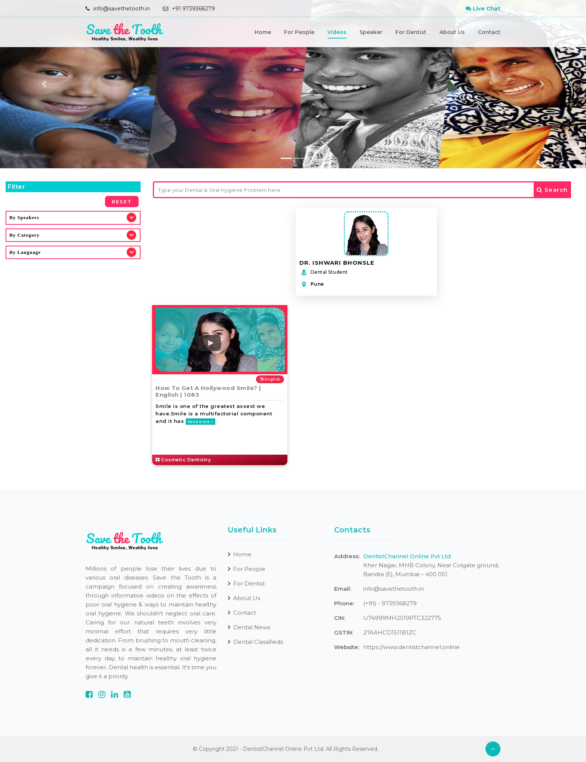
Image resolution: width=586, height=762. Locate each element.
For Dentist (410, 32)
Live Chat (483, 8)
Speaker (371, 32)
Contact (489, 32)
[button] (44, 84)
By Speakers (24, 217)
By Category (24, 235)
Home (263, 32)
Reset (122, 202)
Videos (336, 32)
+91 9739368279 (193, 8)
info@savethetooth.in (121, 8)
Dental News (249, 627)
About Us (452, 32)
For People (299, 32)
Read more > (200, 422)
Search (552, 189)
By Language (25, 252)
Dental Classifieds (255, 641)
